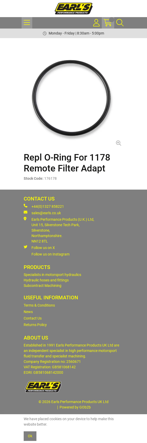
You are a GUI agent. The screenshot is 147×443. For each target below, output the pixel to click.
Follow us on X (39, 247)
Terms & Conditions (39, 305)
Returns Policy (35, 325)
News (28, 312)
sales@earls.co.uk (42, 212)
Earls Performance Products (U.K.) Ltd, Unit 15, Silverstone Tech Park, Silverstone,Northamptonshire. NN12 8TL (59, 230)
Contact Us (33, 318)
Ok (30, 436)
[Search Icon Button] (120, 23)
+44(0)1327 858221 (44, 206)
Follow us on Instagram (50, 254)
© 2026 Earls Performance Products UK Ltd (73, 402)
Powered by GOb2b (75, 407)
